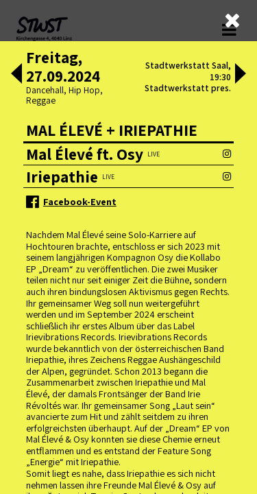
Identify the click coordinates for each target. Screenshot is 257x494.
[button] (16, 75)
